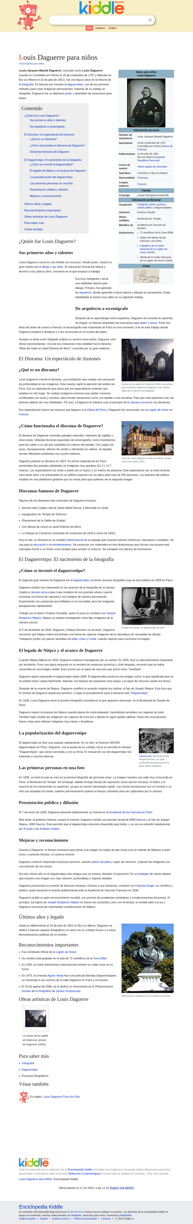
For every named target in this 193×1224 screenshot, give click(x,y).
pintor (152, 204)
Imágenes (100, 28)
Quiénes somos (60, 1218)
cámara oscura (139, 402)
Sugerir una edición (122, 1188)
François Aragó (144, 885)
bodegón (143, 873)
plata (74, 638)
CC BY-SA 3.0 (74, 1211)
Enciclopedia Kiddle (80, 1169)
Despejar (143, 20)
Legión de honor (158, 409)
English (112, 28)
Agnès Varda (55, 975)
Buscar (150, 20)
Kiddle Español (27, 1218)
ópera (153, 322)
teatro (143, 322)
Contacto (106, 1218)
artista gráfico (144, 207)
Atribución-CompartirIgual (84, 1173)
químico (161, 204)
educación (39, 544)
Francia (23, 414)
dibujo (46, 266)
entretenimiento (61, 544)
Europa (28, 828)
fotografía (28, 84)
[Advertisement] (96, 41)
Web (89, 28)
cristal (92, 638)
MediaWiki (126, 1215)
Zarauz (60, 991)
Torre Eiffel (99, 958)
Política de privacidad (85, 1218)
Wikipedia (76, 1215)
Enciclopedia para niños (31, 63)
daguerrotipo (75, 84)
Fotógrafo (142, 204)
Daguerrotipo (139, 693)
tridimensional (74, 540)
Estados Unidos (49, 828)
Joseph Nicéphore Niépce (63, 902)
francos (141, 819)
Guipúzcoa (73, 991)
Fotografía (28, 1063)
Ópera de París (96, 409)
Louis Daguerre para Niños (35, 1179)
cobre (82, 638)
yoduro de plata (100, 861)
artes (60, 266)
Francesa (142, 177)
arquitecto (85, 292)
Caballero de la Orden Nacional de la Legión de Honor (153, 249)
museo (27, 991)
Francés (141, 184)
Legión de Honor (66, 951)
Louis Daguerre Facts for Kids (61, 1096)
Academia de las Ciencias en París (130, 812)
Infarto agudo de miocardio (152, 166)
